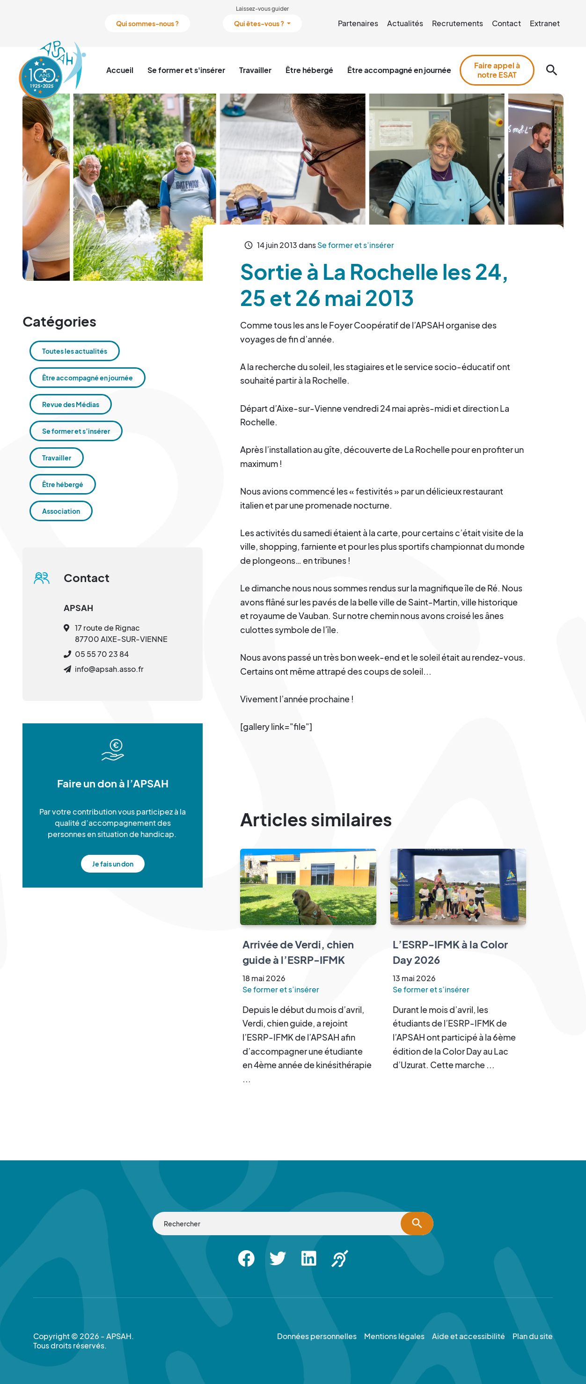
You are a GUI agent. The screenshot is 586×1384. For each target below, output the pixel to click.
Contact (506, 23)
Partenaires (358, 23)
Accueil (119, 70)
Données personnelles (317, 1336)
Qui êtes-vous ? (259, 23)
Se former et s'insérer (186, 70)
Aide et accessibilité (468, 1336)
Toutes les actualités (74, 351)
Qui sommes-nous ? (147, 23)
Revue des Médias (70, 404)
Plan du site (533, 1336)
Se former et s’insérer (355, 245)
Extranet (545, 23)
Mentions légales (394, 1336)
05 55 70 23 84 (102, 654)
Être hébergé (309, 70)
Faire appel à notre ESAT (497, 70)
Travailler (255, 70)
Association (61, 511)
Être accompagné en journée (399, 70)
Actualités (405, 23)
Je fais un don (112, 864)
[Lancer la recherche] (417, 1223)
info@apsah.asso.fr (109, 669)
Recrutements (457, 23)
